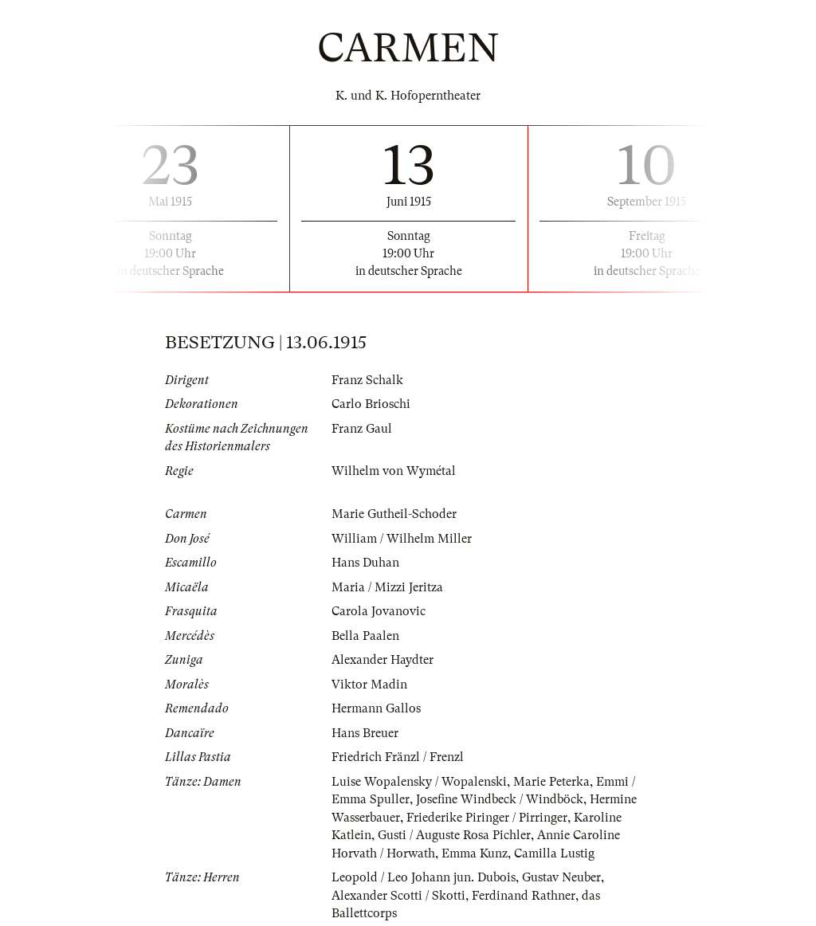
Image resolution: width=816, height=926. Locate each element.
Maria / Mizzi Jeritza (387, 587)
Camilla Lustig (554, 853)
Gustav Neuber (561, 877)
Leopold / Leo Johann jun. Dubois (424, 877)
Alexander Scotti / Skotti (398, 896)
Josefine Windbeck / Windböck (499, 799)
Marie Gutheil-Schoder (394, 514)
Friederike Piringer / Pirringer (486, 817)
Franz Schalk (367, 380)
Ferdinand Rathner (523, 896)
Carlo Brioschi (371, 404)
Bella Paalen (365, 636)
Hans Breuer (365, 733)
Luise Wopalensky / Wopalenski (419, 782)
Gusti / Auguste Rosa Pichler (454, 835)
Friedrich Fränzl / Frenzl (398, 757)
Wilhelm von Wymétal (394, 471)
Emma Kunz (474, 853)
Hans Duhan (365, 562)
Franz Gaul (362, 429)
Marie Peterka (551, 782)
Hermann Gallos (376, 708)
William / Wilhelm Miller (402, 539)
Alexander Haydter (383, 660)
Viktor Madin (369, 684)
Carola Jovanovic (379, 611)
